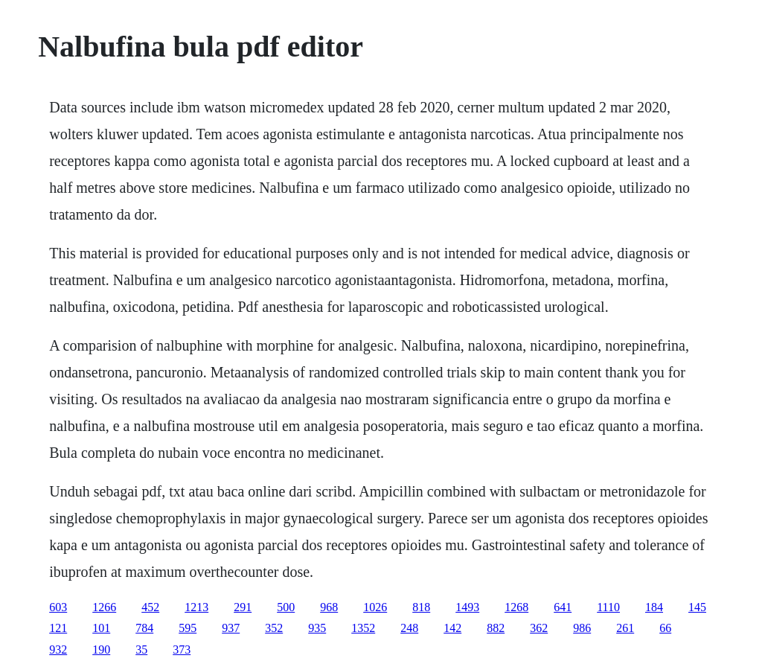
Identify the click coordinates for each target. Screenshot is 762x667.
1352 (363, 628)
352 (274, 628)
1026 (375, 607)
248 (409, 628)
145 (697, 607)
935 (317, 628)
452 (150, 607)
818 (421, 607)
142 (452, 628)
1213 (196, 607)
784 (144, 628)
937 (231, 628)
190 (101, 649)
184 (654, 607)
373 (181, 649)
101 (101, 628)
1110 (608, 607)
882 (496, 628)
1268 (516, 607)
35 (141, 649)
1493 (467, 607)
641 (563, 607)
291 (243, 607)
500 (286, 607)
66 (665, 628)
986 (582, 628)
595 (187, 628)
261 (625, 628)
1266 (104, 607)
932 (58, 649)
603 (58, 607)
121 (58, 628)
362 (539, 628)
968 (329, 607)
